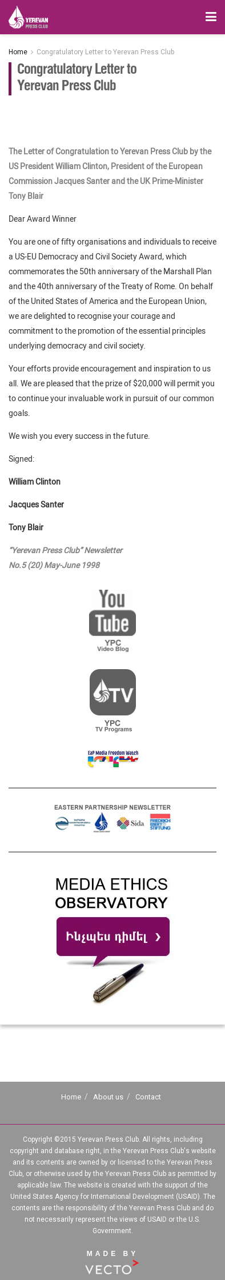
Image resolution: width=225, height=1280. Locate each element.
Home (18, 52)
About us (108, 1097)
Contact (148, 1097)
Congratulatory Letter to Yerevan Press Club (105, 52)
